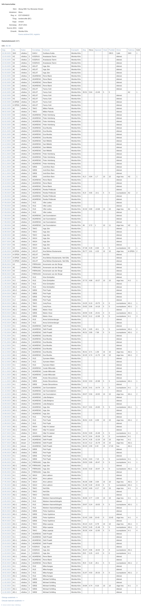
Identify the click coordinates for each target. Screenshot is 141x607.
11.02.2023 (6, 579)
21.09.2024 (6, 189)
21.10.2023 (6, 388)
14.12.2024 (6, 141)
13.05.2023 (6, 498)
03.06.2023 (6, 462)
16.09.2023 (6, 397)
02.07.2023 (6, 436)
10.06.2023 (6, 449)
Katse (23, 50)
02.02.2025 (6, 115)
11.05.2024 (6, 277)
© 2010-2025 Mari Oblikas (11, 605)
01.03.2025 (6, 66)
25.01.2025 (6, 128)
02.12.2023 (6, 358)
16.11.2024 (6, 167)
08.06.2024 (6, 264)
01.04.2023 (6, 524)
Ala (14, 50)
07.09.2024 (6, 202)
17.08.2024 (6, 215)
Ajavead (98, 50)
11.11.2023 (6, 378)
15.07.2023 (6, 426)
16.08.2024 (6, 228)
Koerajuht (75, 50)
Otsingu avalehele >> (10, 597)
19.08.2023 (6, 407)
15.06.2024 (6, 251)
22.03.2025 (6, 56)
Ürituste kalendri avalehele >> (13, 601)
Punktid (112, 50)
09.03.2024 (6, 310)
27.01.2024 (6, 336)
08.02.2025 (6, 108)
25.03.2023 (6, 534)
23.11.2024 (6, 154)
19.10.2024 (6, 180)
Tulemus (131, 50)
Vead (105, 50)
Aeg (3, 50)
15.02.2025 (6, 89)
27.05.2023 (6, 475)
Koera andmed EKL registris (29, 34)
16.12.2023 (6, 345)
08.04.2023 (6, 511)
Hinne (118, 50)
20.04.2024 (6, 290)
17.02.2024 (6, 326)
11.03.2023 (6, 547)
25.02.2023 (6, 556)
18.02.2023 (6, 566)
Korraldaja (36, 50)
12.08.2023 (6, 417)
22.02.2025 (6, 76)
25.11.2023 (6, 368)
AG (7, 46)
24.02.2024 (6, 319)
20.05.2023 (6, 488)
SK (10, 46)
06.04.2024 (6, 303)
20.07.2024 (6, 238)
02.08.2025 (6, 53)
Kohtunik (46, 50)
